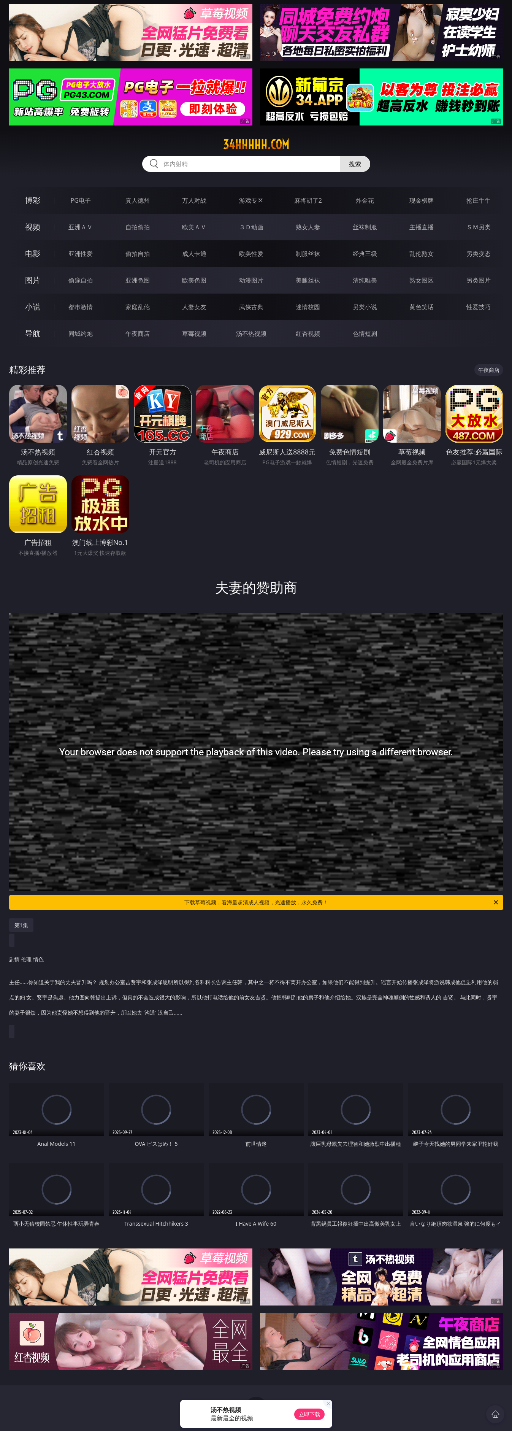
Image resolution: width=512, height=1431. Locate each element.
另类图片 (478, 280)
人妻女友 (194, 307)
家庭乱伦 (137, 307)
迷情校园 (308, 307)
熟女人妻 (308, 227)
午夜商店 (137, 333)
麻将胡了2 (308, 200)
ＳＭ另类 (478, 227)
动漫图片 (251, 280)
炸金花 (365, 200)
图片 (32, 280)
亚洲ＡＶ (80, 227)
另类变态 (478, 253)
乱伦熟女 (421, 253)
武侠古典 (251, 307)
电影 (32, 253)
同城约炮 (80, 333)
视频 (32, 227)
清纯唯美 (365, 280)
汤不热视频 (251, 333)
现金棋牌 (421, 200)
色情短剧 (365, 333)
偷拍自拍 (137, 253)
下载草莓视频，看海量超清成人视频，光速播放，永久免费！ (341, 902)
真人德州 (137, 200)
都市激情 (80, 307)
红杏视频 (308, 333)
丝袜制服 (365, 227)
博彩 (32, 200)
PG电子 (81, 200)
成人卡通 (194, 253)
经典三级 (365, 253)
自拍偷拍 (137, 227)
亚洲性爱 (80, 253)
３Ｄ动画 (251, 227)
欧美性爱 (251, 253)
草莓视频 (194, 333)
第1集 (21, 925)
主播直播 (421, 227)
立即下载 (309, 1414)
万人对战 (194, 200)
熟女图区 (421, 280)
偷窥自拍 (80, 280)
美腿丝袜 (308, 280)
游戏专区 (251, 200)
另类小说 (365, 307)
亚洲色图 (137, 280)
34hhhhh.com (256, 144)
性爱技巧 (478, 307)
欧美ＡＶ (194, 227)
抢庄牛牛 (478, 200)
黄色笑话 (421, 307)
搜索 (355, 164)
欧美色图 (194, 280)
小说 (32, 307)
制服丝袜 (308, 253)
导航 (32, 333)
